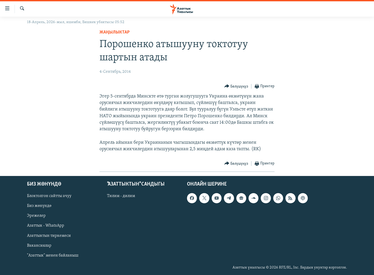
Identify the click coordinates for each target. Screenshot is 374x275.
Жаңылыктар (114, 32)
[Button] (236, 86)
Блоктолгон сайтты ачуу (49, 196)
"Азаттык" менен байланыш (52, 255)
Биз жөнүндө (39, 206)
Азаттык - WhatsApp (45, 226)
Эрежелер (36, 216)
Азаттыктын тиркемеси (49, 235)
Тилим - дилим (121, 196)
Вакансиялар (39, 245)
